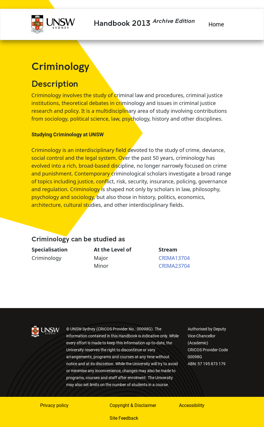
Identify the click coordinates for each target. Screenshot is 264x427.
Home (216, 24)
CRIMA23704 (174, 265)
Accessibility (191, 405)
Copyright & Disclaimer (133, 405)
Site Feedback (124, 418)
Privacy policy (54, 405)
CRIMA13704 (174, 257)
